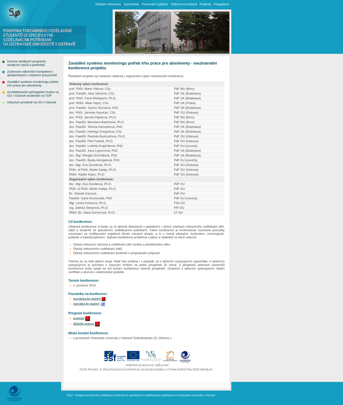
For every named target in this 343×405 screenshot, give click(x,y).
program (79, 318)
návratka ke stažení (86, 303)
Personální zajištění (155, 4)
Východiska (131, 4)
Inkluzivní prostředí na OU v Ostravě (31, 102)
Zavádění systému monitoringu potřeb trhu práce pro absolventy (32, 83)
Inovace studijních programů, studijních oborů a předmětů (26, 63)
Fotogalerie (221, 4)
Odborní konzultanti (184, 4)
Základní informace (108, 4)
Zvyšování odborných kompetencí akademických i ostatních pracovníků (32, 73)
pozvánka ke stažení (87, 298)
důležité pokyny (83, 323)
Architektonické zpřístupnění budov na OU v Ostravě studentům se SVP (33, 93)
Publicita (205, 4)
